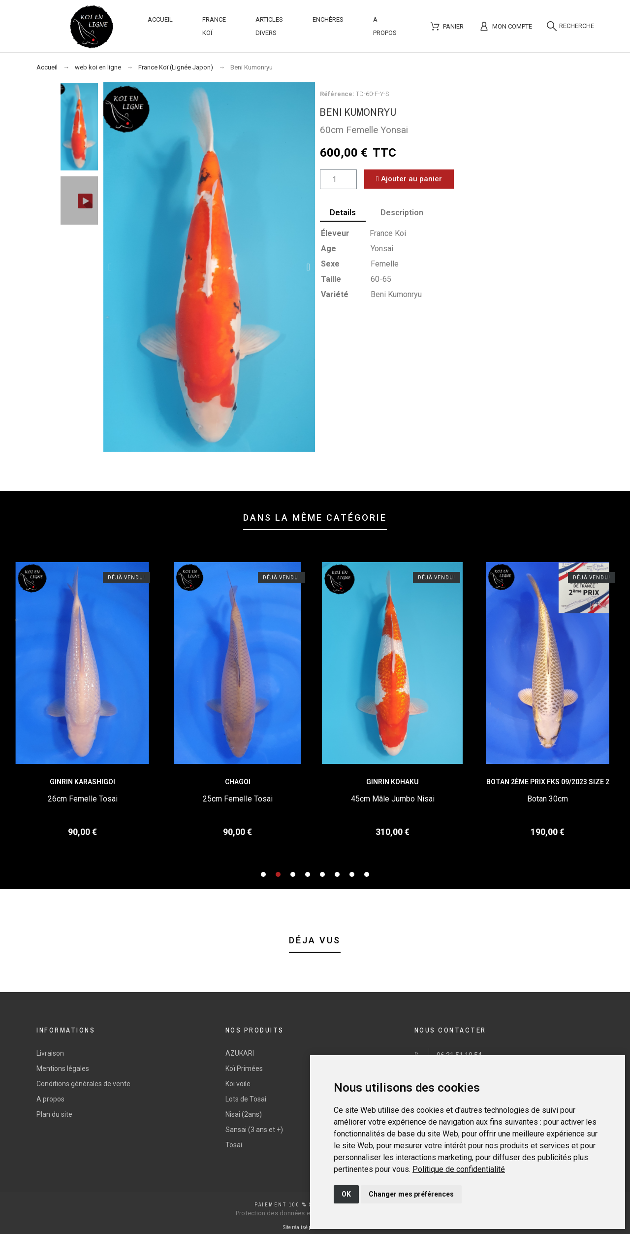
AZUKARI (239, 1053)
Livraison (50, 1053)
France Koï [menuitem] (214, 26)
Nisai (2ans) (243, 1114)
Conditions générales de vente (83, 1084)
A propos (50, 1099)
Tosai (233, 1145)
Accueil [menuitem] (160, 19)
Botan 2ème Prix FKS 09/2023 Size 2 (547, 782)
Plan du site (54, 1114)
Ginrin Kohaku (392, 782)
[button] (110, 267)
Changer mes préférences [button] (411, 1194)
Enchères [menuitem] (328, 19)
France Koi (388, 233)
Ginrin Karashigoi (82, 782)
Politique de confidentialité (458, 1169)
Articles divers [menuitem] (269, 26)
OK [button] (346, 1194)
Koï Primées (244, 1068)
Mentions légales (62, 1068)
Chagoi (238, 782)
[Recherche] (570, 26)
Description (401, 212)
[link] (458, 1169)
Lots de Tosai (245, 1099)
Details (343, 212)
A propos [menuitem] (385, 26)
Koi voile (238, 1084)
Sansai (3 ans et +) (254, 1130)
